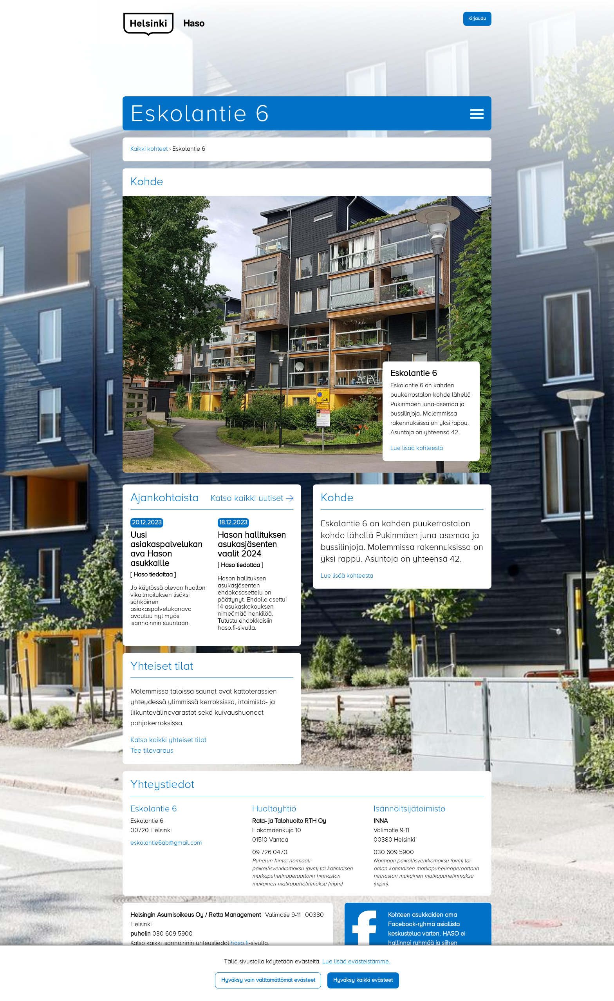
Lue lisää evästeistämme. (356, 962)
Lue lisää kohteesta (416, 448)
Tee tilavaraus (151, 750)
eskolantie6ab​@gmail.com (166, 843)
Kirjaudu (477, 18)
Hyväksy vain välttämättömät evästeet (268, 980)
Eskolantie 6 (200, 114)
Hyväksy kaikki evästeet (363, 980)
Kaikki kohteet (149, 149)
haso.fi (240, 943)
